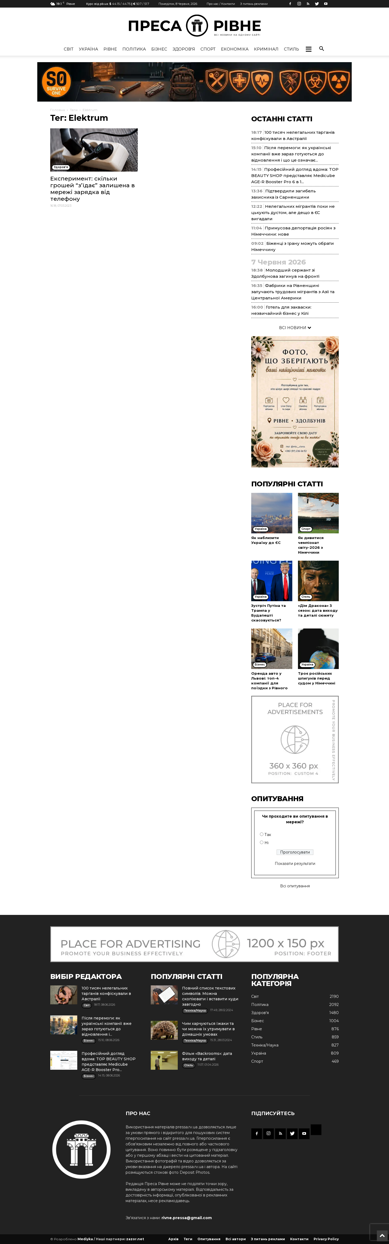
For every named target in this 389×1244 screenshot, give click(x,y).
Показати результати (295, 863)
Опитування (208, 1239)
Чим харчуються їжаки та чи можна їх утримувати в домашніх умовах (208, 1029)
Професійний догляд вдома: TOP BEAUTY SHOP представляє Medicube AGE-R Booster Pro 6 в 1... (294, 175)
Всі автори (236, 1239)
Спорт (208, 49)
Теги (74, 110)
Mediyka (85, 1239)
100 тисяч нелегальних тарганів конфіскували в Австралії (106, 993)
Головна (57, 110)
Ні (266, 842)
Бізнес (159, 49)
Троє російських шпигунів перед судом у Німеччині (316, 678)
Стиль (291, 49)
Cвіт (68, 49)
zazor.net (135, 1239)
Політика (134, 49)
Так (267, 834)
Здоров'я (184, 49)
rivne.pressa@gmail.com (187, 1217)
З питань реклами (254, 4)
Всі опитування (295, 886)
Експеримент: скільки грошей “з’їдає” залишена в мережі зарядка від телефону (92, 188)
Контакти (299, 1239)
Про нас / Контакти (221, 4)
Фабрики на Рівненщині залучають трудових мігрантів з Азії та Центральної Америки (292, 291)
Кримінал (266, 49)
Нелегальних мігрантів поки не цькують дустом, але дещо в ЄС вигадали (293, 212)
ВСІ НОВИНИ (295, 327)
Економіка (235, 49)
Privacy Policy (326, 1239)
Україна (88, 49)
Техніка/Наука (265, 1045)
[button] (308, 49)
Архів (173, 1239)
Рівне (110, 49)
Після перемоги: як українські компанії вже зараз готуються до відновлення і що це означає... (291, 154)
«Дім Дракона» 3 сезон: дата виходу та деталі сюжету (318, 610)
